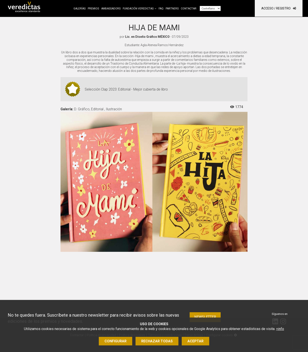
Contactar (188, 8)
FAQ (161, 8)
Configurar (115, 341)
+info (280, 329)
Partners (172, 8)
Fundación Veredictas (138, 8)
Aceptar (195, 341)
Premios (93, 8)
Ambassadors (111, 8)
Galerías (79, 8)
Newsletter (205, 317)
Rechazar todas (157, 341)
